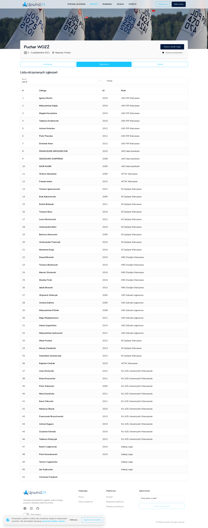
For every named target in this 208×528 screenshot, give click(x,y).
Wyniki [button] (160, 64)
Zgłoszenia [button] (104, 64)
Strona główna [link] (77, 4)
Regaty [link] (94, 4)
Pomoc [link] (81, 497)
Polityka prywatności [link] (115, 506)
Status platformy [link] (86, 501)
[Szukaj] (146, 82)
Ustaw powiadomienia (172, 53)
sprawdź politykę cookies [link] (53, 521)
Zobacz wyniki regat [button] (172, 46)
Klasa (24, 79)
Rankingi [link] (107, 4)
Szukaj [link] (120, 4)
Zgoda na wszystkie (92, 520)
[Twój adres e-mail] (162, 499)
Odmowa (73, 520)
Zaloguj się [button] (162, 4)
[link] (34, 4)
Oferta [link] (132, 4)
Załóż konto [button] (179, 4)
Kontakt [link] (109, 497)
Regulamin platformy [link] (115, 501)
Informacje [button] (47, 64)
